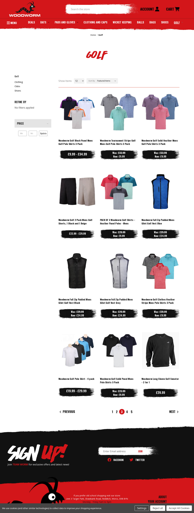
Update (43, 133)
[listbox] (107, 80)
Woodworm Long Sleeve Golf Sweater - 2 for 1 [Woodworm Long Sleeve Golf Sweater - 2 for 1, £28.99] (160, 380)
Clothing (19, 81)
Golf (178, 22)
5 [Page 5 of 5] (131, 411)
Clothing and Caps (95, 22)
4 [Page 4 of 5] (127, 411)
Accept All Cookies (179, 508)
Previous (67, 411)
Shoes (164, 22)
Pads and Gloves (66, 22)
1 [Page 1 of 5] (112, 411)
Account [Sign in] (149, 9)
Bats (44, 22)
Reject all (158, 508)
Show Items (65, 81)
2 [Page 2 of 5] (117, 411)
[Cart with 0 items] (172, 9)
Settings (141, 508)
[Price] (33, 123)
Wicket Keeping (122, 22)
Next (174, 411)
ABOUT (163, 497)
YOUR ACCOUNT (157, 501)
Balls (140, 22)
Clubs (17, 86)
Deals (31, 22)
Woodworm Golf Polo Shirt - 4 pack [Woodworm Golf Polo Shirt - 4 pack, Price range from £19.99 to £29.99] (76, 378)
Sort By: (92, 81)
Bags (152, 22)
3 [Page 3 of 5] (122, 411)
